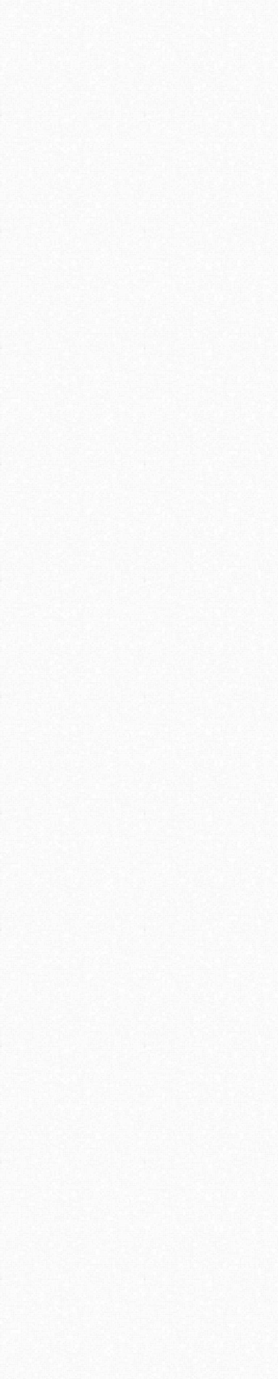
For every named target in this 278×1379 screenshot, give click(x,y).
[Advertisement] (139, 114)
